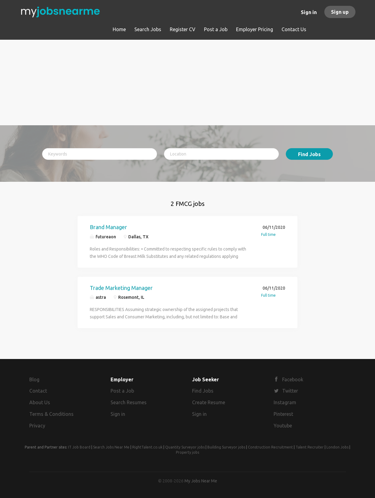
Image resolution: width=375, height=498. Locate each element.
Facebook (292, 379)
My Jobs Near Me (200, 480)
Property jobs (187, 452)
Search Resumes (129, 402)
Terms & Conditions (51, 414)
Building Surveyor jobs (226, 447)
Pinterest (283, 414)
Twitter (290, 391)
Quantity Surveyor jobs (185, 447)
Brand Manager (108, 227)
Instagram (285, 402)
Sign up (340, 12)
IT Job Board (79, 447)
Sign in (309, 12)
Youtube (283, 425)
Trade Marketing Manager (121, 288)
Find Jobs (309, 154)
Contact (38, 391)
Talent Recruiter (310, 447)
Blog (34, 379)
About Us (39, 402)
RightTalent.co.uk (147, 447)
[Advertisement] (187, 82)
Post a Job (122, 391)
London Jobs (337, 447)
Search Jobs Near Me (111, 447)
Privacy (37, 425)
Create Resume (208, 402)
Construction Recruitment (270, 447)
